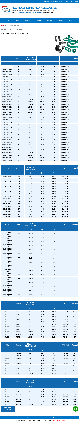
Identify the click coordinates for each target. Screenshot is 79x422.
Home (8, 20)
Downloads (39, 20)
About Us (18, 20)
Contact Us (60, 20)
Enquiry (70, 20)
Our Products (28, 20)
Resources (37, 417)
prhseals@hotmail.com (52, 1)
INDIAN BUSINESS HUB (58, 420)
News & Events (50, 20)
